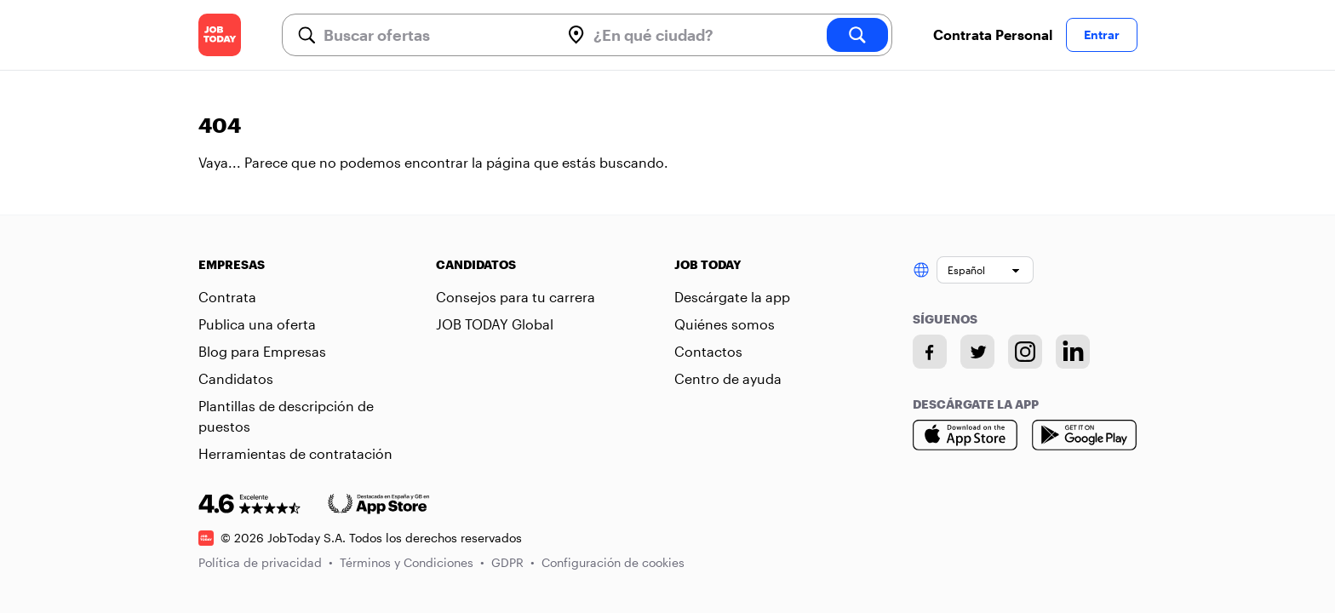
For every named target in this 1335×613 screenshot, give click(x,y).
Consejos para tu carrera (515, 297)
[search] (857, 35)
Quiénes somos (724, 324)
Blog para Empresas (262, 351)
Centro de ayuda (728, 378)
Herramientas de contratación (295, 453)
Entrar (1102, 34)
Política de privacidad (265, 562)
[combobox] (435, 35)
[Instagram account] (1025, 352)
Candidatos (235, 378)
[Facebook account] (930, 352)
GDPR (513, 562)
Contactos (708, 351)
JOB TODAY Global (494, 324)
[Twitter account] (977, 352)
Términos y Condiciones (412, 562)
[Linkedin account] (1073, 352)
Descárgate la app (732, 297)
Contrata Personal (992, 34)
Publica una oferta (257, 324)
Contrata (227, 297)
